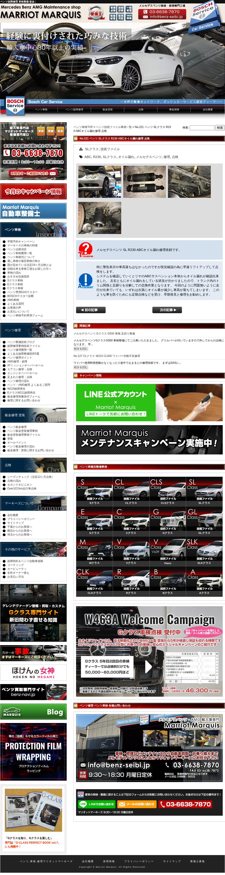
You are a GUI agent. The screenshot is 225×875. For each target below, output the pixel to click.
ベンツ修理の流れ (18, 381)
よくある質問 (15, 303)
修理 (167, 157)
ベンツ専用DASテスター (22, 292)
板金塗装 (108, 109)
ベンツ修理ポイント (19, 357)
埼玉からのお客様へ (19, 534)
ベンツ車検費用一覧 (19, 253)
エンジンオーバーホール (22, 373)
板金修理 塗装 (15, 415)
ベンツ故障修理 (74, 109)
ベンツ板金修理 (17, 427)
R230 (97, 157)
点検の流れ (14, 480)
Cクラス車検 (15, 288)
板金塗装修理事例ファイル (23, 434)
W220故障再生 (16, 388)
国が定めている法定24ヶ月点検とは (29, 264)
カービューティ (17, 569)
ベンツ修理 (13, 330)
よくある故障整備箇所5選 (23, 353)
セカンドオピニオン (19, 484)
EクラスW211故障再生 (21, 392)
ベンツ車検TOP (83, 127)
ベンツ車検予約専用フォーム (25, 315)
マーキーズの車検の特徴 (22, 245)
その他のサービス (17, 549)
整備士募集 (197, 861)
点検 (140, 109)
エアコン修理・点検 (19, 369)
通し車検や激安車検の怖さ (23, 261)
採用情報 (109, 861)
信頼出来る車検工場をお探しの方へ (29, 268)
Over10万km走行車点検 (21, 488)
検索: (186, 127)
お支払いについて (18, 311)
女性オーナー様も (18, 572)
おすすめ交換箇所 (18, 276)
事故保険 (174, 109)
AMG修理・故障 (17, 361)
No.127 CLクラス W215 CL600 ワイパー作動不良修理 (107, 356)
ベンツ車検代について (21, 257)
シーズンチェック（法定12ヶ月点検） (30, 476)
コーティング (15, 565)
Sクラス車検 (15, 280)
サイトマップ (15, 522)
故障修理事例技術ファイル (23, 346)
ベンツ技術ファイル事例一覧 (114, 127)
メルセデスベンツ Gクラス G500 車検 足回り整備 (104, 333)
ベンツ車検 (41, 109)
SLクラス (92, 149)
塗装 (10, 438)
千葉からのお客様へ (19, 526)
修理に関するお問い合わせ (23, 400)
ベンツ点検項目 (17, 249)
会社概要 (208, 109)
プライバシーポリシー (21, 519)
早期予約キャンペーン (21, 241)
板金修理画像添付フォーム (23, 396)
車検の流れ (14, 272)
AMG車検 (13, 300)
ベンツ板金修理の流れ (21, 446)
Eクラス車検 (15, 284)
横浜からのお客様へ (19, 530)
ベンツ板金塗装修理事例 (22, 430)
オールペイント (17, 442)
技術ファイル (110, 149)
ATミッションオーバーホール (25, 365)
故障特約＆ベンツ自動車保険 (25, 561)
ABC (88, 157)
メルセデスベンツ (149, 157)
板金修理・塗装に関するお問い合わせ (30, 450)
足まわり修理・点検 (19, 377)
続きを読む (81, 348)
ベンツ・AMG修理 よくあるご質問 (28, 384)
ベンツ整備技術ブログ (21, 342)
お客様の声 (14, 307)
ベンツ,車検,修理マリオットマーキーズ (46, 861)
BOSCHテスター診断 (20, 296)
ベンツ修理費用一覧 (19, 349)
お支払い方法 (15, 576)
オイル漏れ (126, 157)
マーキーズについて (19, 503)
